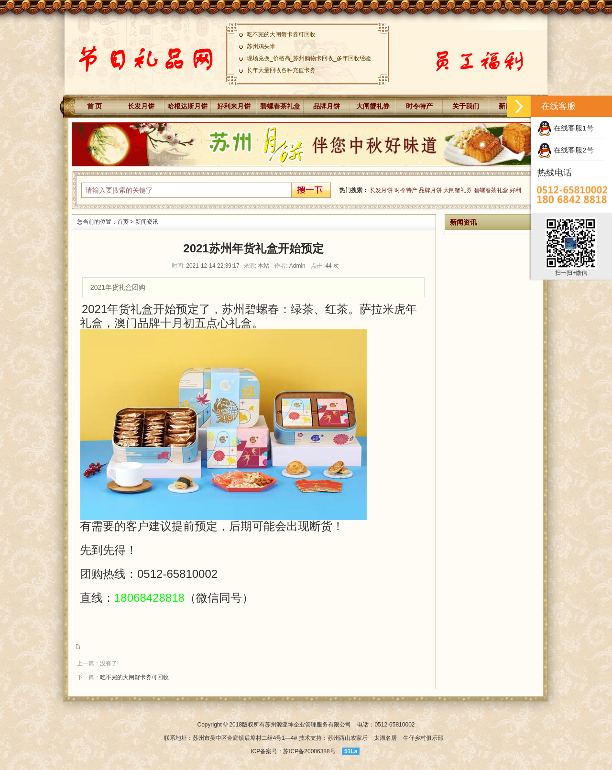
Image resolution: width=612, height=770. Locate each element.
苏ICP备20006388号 (310, 751)
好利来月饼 (234, 106)
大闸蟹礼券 (373, 106)
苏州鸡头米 (261, 47)
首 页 (94, 106)
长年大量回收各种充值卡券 (281, 71)
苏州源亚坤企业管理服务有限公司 (308, 724)
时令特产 (419, 106)
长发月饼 (141, 106)
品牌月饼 (326, 106)
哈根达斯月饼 (187, 106)
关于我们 (465, 106)
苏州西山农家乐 (348, 738)
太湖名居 (385, 738)
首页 (123, 221)
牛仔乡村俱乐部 (423, 738)
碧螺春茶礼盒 (280, 106)
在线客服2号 (565, 150)
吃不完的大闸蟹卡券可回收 (281, 35)
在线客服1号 (565, 128)
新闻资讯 (146, 221)
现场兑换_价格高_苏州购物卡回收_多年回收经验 (309, 59)
